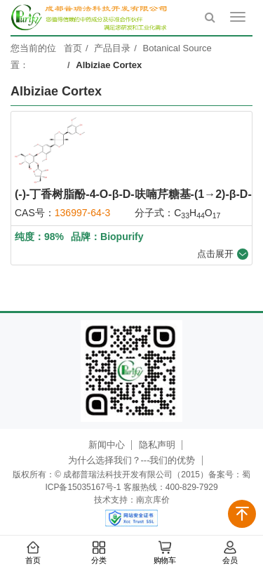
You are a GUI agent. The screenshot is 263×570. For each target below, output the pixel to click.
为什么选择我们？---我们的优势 (132, 460)
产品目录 (112, 48)
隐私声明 (157, 444)
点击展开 (222, 254)
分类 (99, 553)
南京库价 (153, 500)
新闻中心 (106, 444)
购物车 (164, 553)
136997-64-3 (82, 212)
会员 (230, 553)
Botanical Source (177, 48)
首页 (33, 553)
